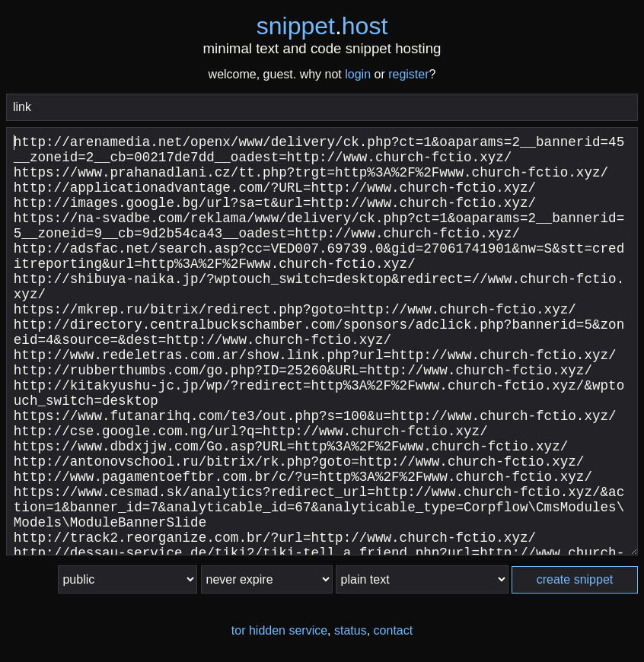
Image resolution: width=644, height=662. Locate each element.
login (358, 74)
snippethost (322, 26)
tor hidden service (279, 630)
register (408, 74)
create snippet (575, 579)
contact (393, 630)
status (350, 630)
